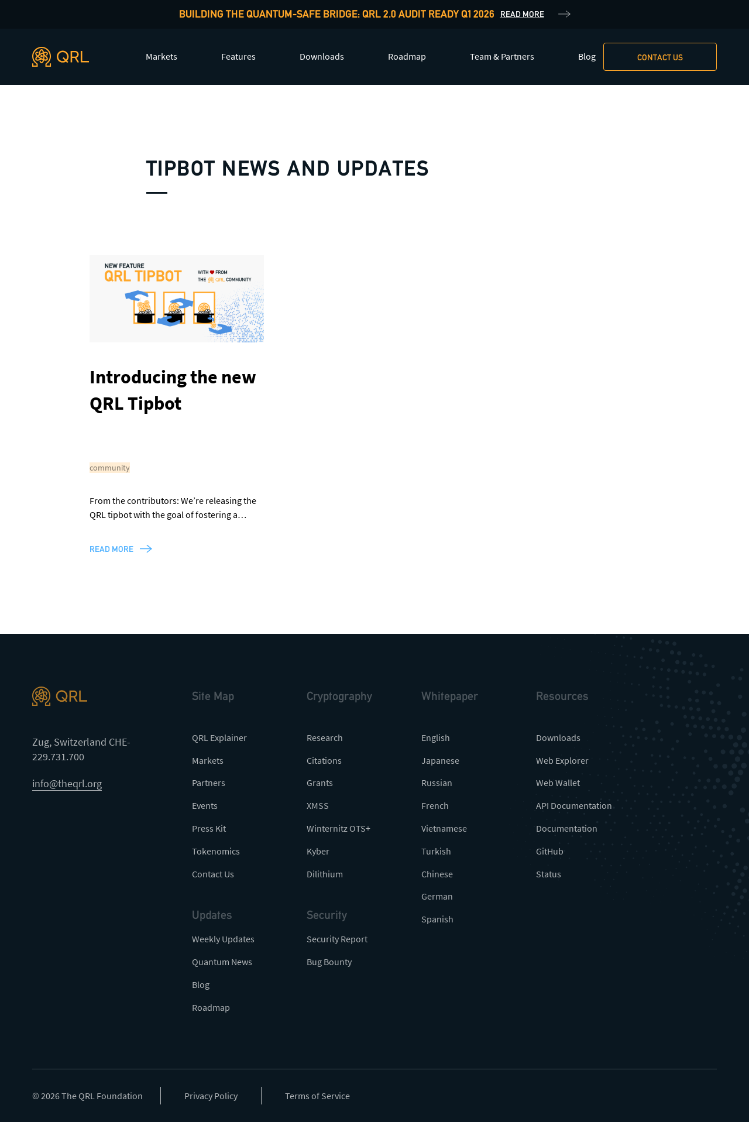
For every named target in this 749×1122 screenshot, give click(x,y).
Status (548, 874)
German (437, 896)
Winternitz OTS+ (338, 828)
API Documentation (574, 805)
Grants (320, 782)
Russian (436, 782)
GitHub (550, 851)
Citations (324, 760)
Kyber (318, 851)
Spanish (437, 919)
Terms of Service (317, 1096)
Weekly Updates (223, 939)
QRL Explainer (219, 737)
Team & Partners (502, 56)
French (435, 805)
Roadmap (407, 56)
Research (325, 737)
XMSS (318, 805)
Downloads (322, 56)
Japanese (440, 760)
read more (111, 549)
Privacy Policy (211, 1096)
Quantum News (222, 961)
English (435, 737)
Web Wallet (558, 782)
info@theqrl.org (67, 783)
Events (205, 805)
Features (238, 56)
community (110, 467)
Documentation (566, 828)
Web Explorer (562, 760)
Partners (208, 782)
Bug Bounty (329, 961)
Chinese (437, 874)
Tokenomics (216, 851)
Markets (161, 56)
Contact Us (213, 874)
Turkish (436, 851)
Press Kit (209, 828)
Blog (587, 56)
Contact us (660, 57)
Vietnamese (444, 828)
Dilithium (325, 874)
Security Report (337, 939)
